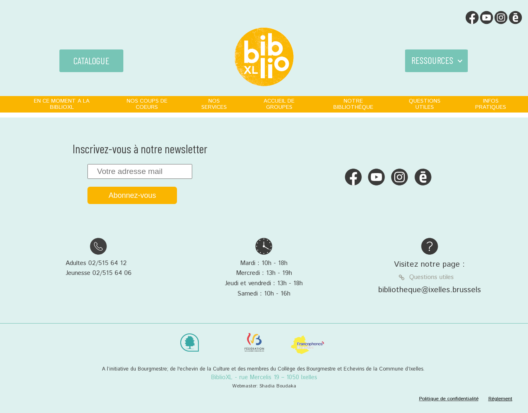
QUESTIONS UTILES (425, 104)
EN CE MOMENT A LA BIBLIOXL (62, 104)
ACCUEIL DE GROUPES (279, 104)
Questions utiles (431, 277)
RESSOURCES (432, 60)
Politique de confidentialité (448, 398)
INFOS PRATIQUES (490, 104)
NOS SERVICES (214, 104)
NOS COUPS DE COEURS (147, 104)
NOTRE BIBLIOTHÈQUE (353, 104)
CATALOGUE (91, 60)
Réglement (500, 398)
